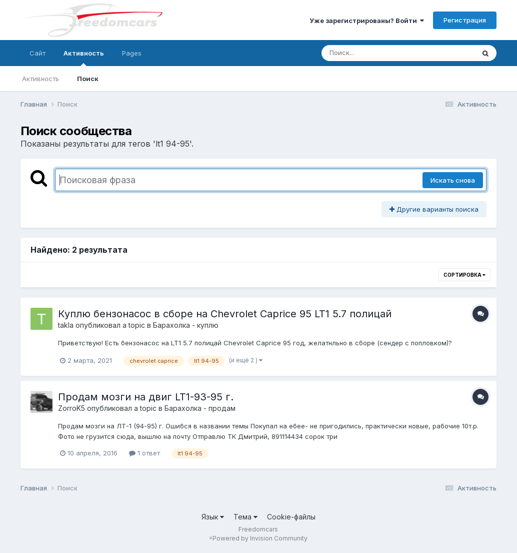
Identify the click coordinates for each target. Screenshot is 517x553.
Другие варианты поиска (434, 209)
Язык (213, 516)
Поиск (87, 79)
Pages (132, 53)
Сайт (38, 53)
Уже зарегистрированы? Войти (367, 21)
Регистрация (465, 20)
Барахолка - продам (200, 408)
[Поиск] (379, 53)
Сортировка (465, 275)
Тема (246, 516)
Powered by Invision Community (260, 538)
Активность (84, 57)
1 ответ (144, 453)
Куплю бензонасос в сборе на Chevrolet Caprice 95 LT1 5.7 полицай (225, 314)
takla (66, 325)
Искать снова (452, 180)
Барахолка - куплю (185, 325)
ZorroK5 (71, 408)
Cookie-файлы (291, 516)
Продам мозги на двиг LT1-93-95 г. (146, 397)
